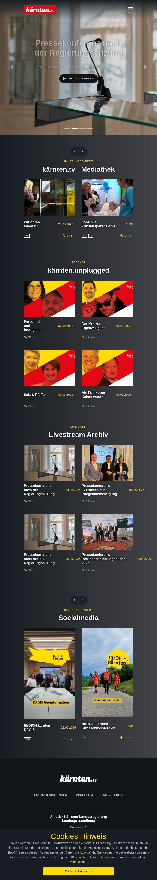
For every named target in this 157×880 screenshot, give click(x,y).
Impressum (84, 795)
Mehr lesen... (78, 862)
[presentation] (76, 151)
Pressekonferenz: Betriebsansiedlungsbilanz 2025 (103, 559)
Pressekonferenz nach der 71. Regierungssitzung (39, 559)
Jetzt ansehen (78, 77)
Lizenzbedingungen (50, 795)
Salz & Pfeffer (35, 395)
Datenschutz (111, 795)
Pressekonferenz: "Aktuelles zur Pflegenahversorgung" (100, 490)
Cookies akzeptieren (78, 871)
